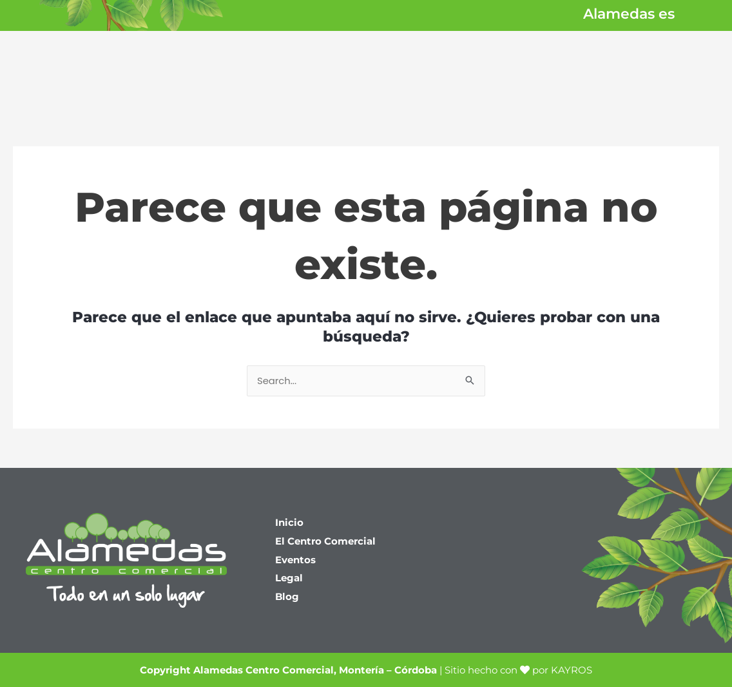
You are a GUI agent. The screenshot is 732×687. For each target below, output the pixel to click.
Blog (287, 598)
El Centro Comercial (325, 542)
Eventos (295, 560)
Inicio (289, 523)
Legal (289, 579)
